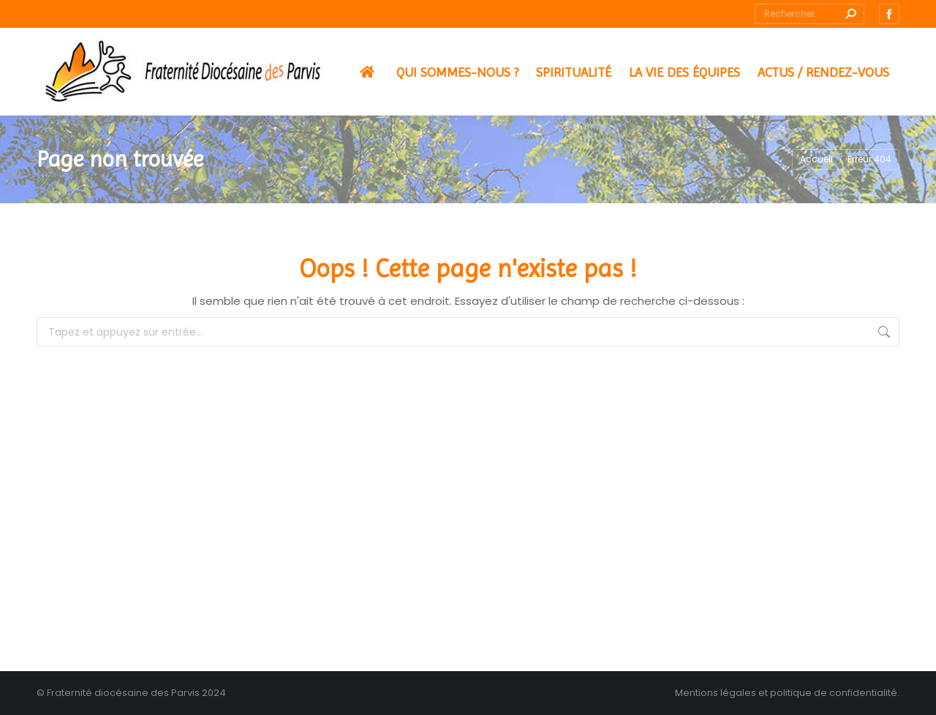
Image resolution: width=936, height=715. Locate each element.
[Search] (809, 14)
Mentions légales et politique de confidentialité (786, 693)
